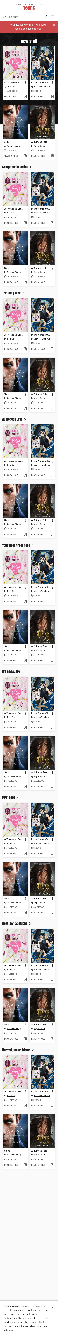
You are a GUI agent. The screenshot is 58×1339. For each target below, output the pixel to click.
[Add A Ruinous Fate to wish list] (52, 156)
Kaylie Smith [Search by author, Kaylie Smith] (39, 146)
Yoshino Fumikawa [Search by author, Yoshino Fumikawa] (42, 86)
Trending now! (13, 293)
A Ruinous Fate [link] (39, 142)
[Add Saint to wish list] (25, 156)
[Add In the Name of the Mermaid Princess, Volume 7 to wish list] (52, 97)
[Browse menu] (53, 17)
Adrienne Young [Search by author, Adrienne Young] (13, 146)
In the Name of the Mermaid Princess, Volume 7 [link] (41, 82)
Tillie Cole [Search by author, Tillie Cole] (11, 86)
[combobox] (22, 17)
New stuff (29, 41)
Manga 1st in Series (17, 166)
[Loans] (46, 17)
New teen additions (16, 923)
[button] (25, 83)
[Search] (4, 17)
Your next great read (18, 545)
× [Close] (52, 1308)
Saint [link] (6, 142)
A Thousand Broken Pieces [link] (14, 82)
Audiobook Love (14, 419)
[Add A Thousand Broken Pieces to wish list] (25, 97)
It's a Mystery (13, 671)
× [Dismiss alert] (54, 25)
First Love (10, 797)
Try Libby (13, 25)
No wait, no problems (18, 1049)
